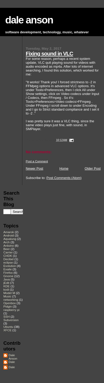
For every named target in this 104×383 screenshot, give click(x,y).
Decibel (8, 259)
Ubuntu (8, 326)
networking (10, 299)
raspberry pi (11, 309)
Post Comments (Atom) (64, 178)
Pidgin (7, 306)
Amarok (8, 232)
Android (8, 235)
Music (7, 296)
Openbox (9, 303)
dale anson (29, 19)
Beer (6, 249)
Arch (6, 242)
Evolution (9, 265)
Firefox (8, 272)
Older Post (93, 168)
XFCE (7, 330)
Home (64, 168)
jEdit (6, 282)
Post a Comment (37, 161)
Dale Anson (13, 356)
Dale (12, 361)
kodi (6, 289)
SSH (6, 316)
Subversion (11, 320)
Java (6, 279)
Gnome (8, 276)
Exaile (7, 269)
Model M (9, 293)
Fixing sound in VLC (49, 53)
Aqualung (9, 238)
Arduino (8, 245)
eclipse (8, 262)
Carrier (8, 252)
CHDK (7, 255)
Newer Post (34, 168)
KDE (6, 286)
